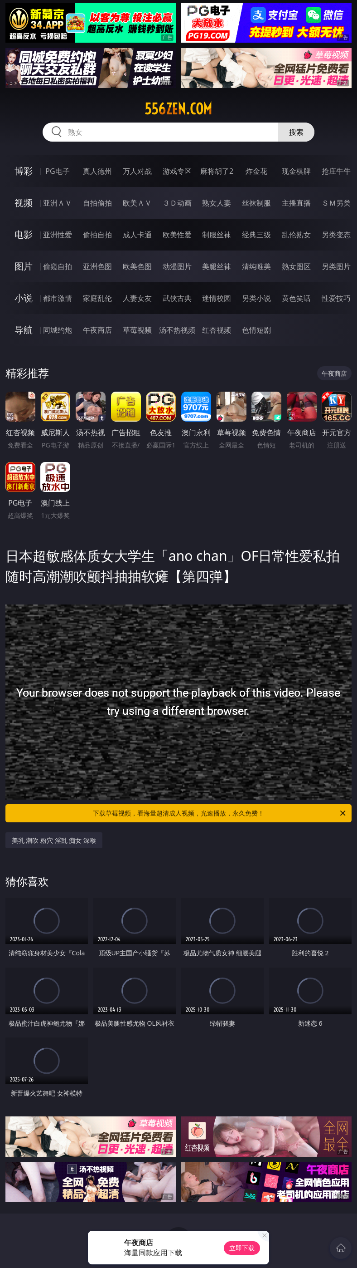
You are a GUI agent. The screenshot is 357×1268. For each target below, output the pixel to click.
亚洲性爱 (57, 235)
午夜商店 (97, 330)
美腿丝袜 (216, 266)
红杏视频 (216, 330)
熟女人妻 (216, 203)
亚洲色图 (97, 266)
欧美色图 (137, 266)
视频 (23, 203)
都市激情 (57, 298)
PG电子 (57, 171)
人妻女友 (137, 298)
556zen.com (178, 109)
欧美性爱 (177, 235)
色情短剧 (256, 330)
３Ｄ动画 (177, 203)
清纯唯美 (256, 266)
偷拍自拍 (97, 235)
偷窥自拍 (57, 266)
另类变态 (336, 235)
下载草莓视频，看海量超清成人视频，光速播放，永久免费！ (220, 813)
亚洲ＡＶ (57, 203)
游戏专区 (177, 171)
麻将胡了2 (216, 171)
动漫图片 (177, 266)
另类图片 (336, 266)
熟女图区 (296, 266)
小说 (23, 298)
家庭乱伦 (97, 298)
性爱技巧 (336, 298)
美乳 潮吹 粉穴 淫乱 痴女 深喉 (54, 840)
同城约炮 (57, 330)
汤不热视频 (177, 330)
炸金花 (256, 171)
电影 (23, 234)
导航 (23, 330)
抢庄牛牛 (336, 171)
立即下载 (242, 1247)
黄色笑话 (296, 298)
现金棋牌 (296, 171)
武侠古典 (177, 298)
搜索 (296, 132)
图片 (23, 266)
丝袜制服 (256, 203)
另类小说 (256, 298)
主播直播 (296, 203)
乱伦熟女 (296, 235)
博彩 (23, 171)
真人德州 (97, 171)
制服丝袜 (216, 235)
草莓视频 (137, 330)
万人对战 (137, 171)
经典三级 (256, 235)
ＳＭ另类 (336, 203)
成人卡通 (137, 235)
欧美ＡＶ (137, 203)
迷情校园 (216, 298)
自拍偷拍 (97, 203)
